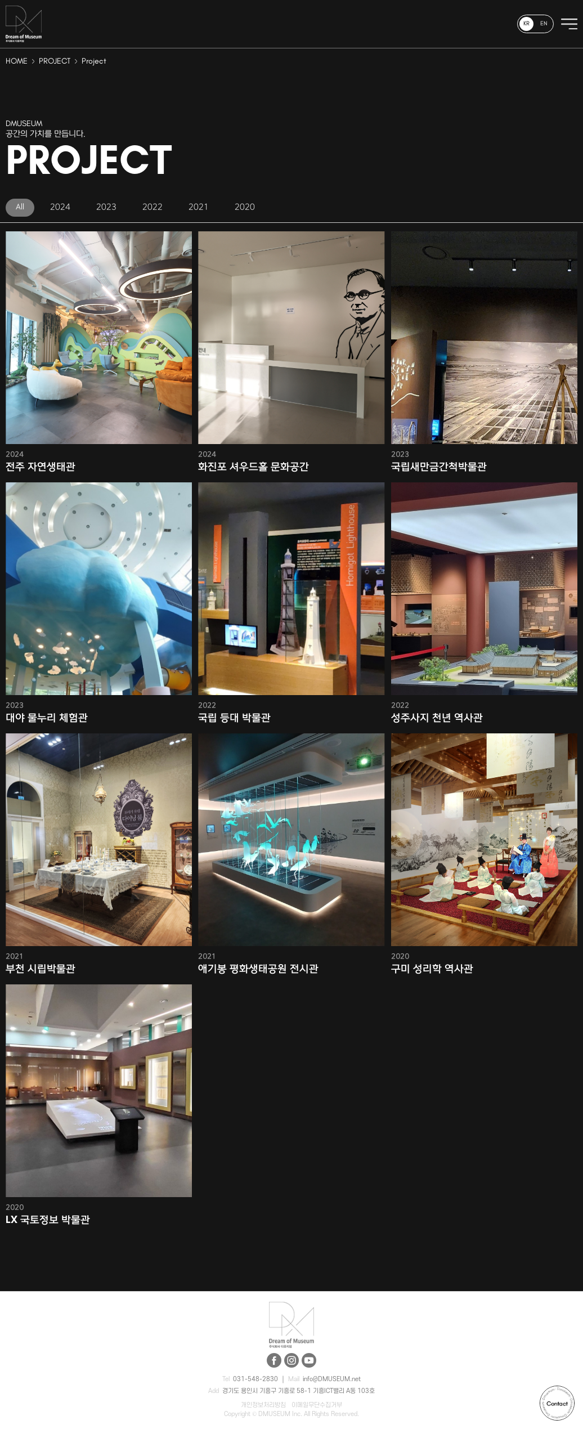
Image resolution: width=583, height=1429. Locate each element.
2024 (60, 207)
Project (94, 61)
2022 (152, 207)
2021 (199, 207)
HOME (17, 61)
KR (526, 23)
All (20, 207)
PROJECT (54, 61)
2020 (245, 207)
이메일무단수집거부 (317, 1405)
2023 (106, 207)
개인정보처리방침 (263, 1405)
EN (544, 23)
